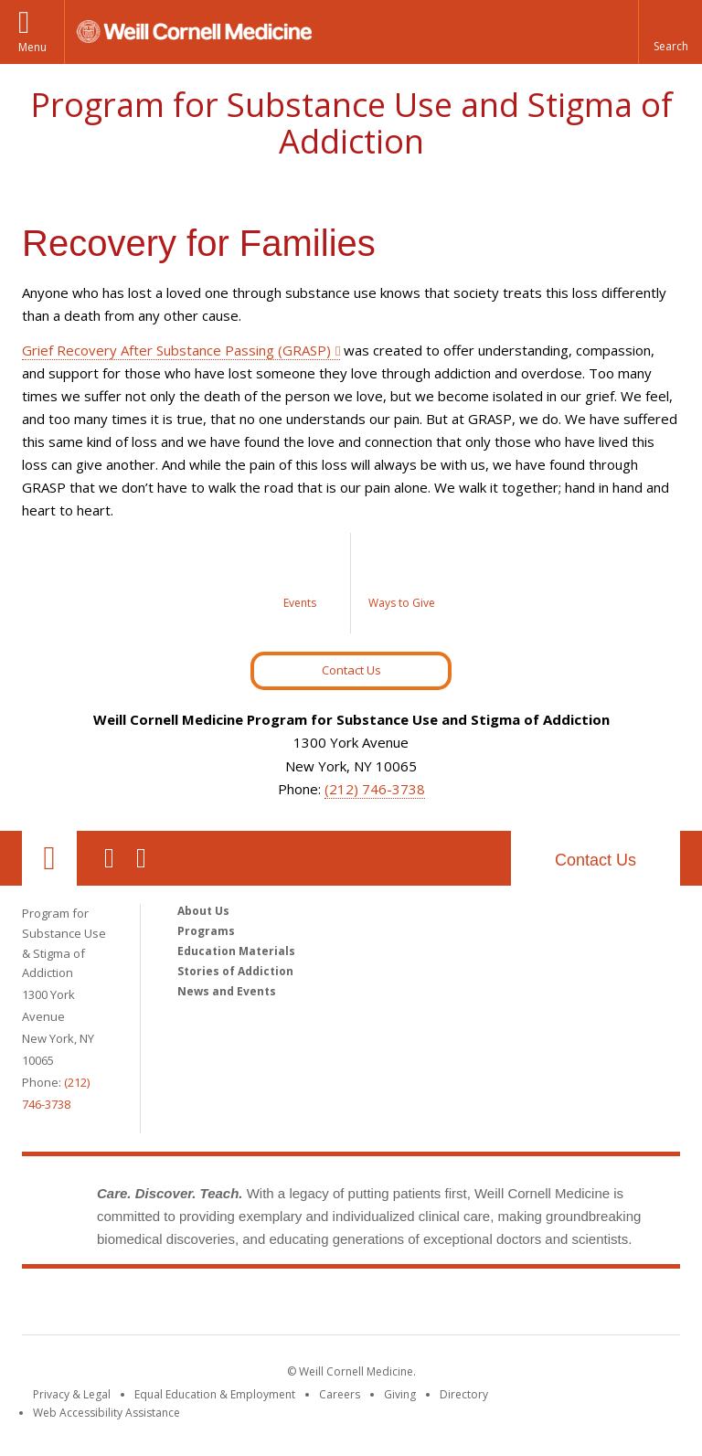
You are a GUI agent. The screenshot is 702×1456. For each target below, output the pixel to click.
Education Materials (236, 951)
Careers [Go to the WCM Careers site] (339, 1394)
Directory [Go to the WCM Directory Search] (464, 1394)
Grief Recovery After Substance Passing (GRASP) (176, 350)
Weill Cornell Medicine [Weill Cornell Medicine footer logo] (217, 1305)
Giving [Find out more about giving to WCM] (400, 1394)
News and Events (226, 991)
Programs (206, 931)
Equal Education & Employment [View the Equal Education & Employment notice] (214, 1394)
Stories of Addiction (235, 971)
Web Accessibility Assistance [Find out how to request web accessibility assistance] (106, 1412)
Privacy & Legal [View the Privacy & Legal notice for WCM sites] (72, 1394)
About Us (203, 911)
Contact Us (351, 670)
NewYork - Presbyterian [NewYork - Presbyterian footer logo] (504, 1305)
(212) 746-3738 (374, 789)
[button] (670, 32)
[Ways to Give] (401, 583)
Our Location (49, 858)
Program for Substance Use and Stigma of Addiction (351, 123)
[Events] (300, 583)
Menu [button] (32, 47)
